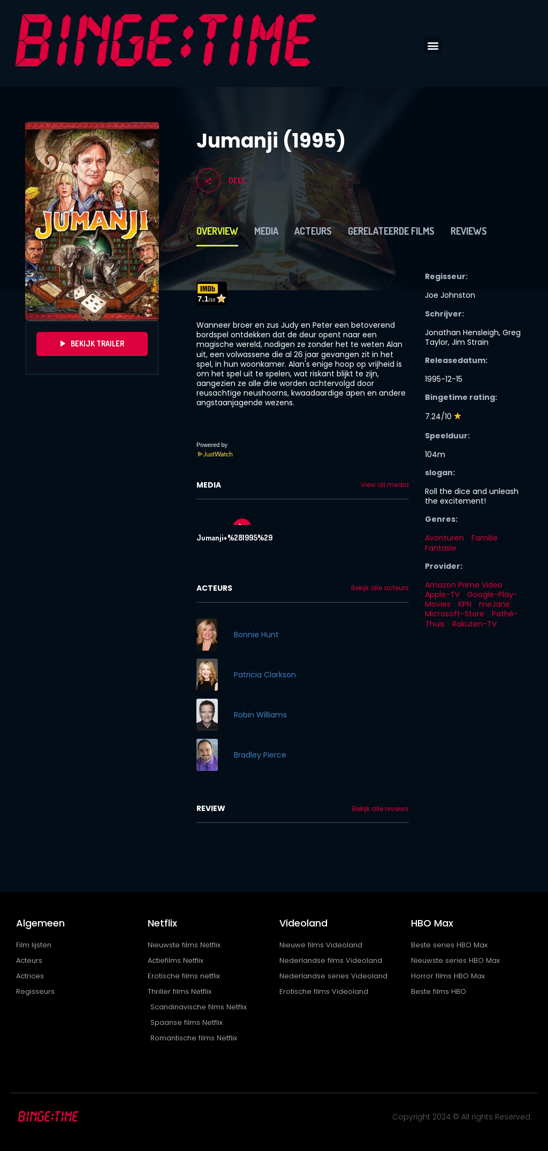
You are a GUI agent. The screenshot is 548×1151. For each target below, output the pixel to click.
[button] (433, 45)
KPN (464, 604)
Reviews (469, 231)
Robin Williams (260, 715)
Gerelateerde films (391, 231)
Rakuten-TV (474, 624)
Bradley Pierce (260, 755)
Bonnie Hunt (256, 634)
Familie (484, 537)
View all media (385, 485)
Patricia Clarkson (265, 674)
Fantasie (440, 548)
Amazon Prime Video (464, 585)
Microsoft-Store (454, 613)
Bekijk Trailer (92, 344)
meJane (494, 604)
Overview (217, 231)
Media (266, 231)
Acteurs (313, 231)
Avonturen (444, 537)
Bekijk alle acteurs (380, 588)
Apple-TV (442, 594)
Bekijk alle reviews (380, 809)
